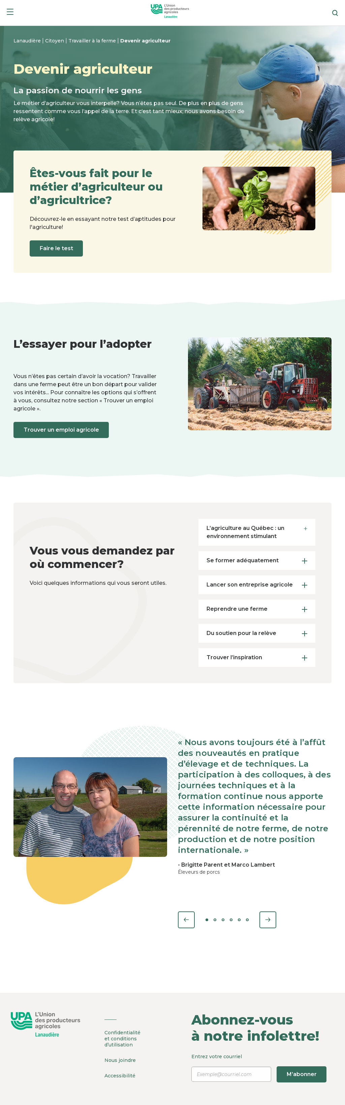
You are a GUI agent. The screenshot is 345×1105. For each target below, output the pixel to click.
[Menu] (10, 13)
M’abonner (302, 1074)
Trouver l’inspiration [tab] (256, 657)
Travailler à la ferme (92, 41)
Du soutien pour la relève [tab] (256, 633)
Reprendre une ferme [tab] (256, 609)
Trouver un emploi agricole (62, 430)
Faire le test (57, 248)
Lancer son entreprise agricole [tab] (256, 584)
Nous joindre (120, 1060)
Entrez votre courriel (258, 1067)
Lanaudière (27, 41)
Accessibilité (119, 1075)
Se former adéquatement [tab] (256, 560)
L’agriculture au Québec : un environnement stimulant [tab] (256, 531)
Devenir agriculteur (145, 41)
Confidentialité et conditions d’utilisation (122, 1039)
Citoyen (55, 41)
